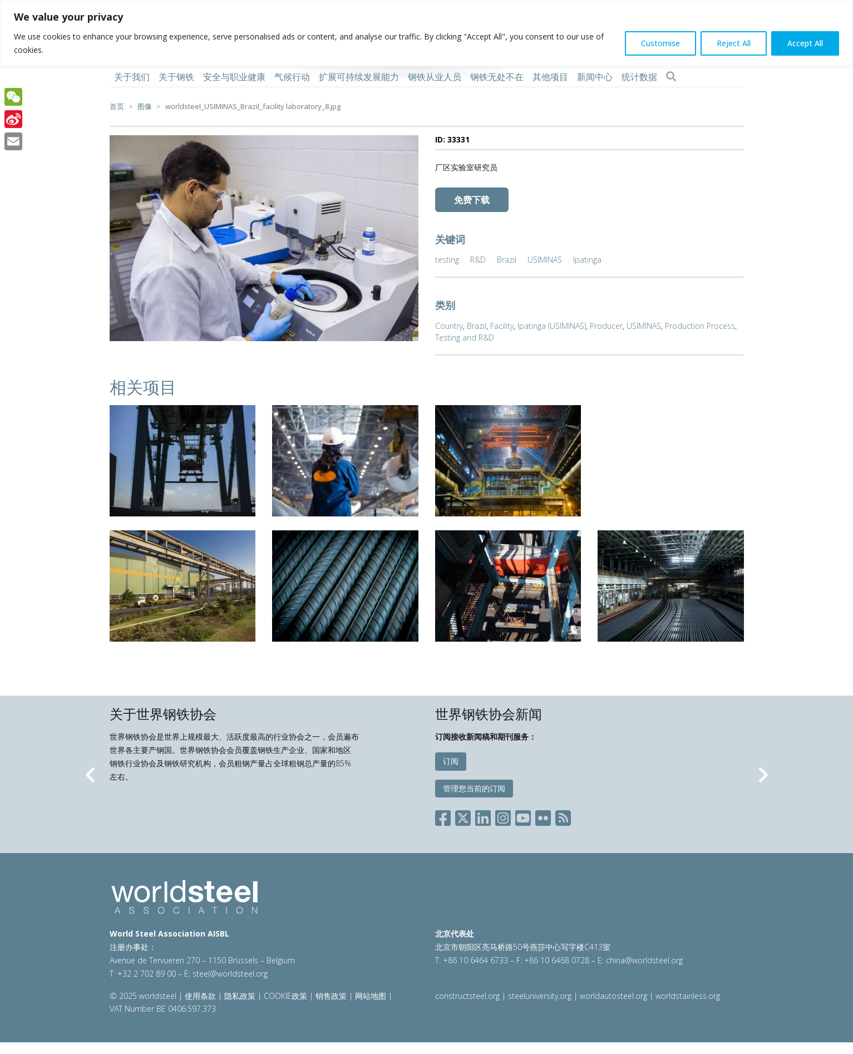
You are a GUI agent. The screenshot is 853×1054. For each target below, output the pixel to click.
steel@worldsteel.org (230, 973)
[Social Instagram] (503, 816)
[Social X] (463, 816)
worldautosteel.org (614, 996)
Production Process (700, 326)
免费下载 (472, 200)
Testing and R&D (464, 337)
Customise (660, 43)
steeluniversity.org (539, 996)
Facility (502, 326)
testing (447, 259)
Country (449, 326)
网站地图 (370, 996)
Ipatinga (587, 259)
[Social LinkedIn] (483, 816)
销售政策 (331, 996)
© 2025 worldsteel (144, 996)
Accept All (805, 43)
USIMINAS (544, 259)
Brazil (506, 259)
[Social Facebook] (445, 816)
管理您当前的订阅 (474, 788)
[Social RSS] (563, 816)
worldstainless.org (687, 996)
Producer (606, 326)
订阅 (450, 761)
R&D (478, 259)
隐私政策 (239, 996)
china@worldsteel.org (644, 960)
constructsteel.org (467, 996)
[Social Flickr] (543, 816)
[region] (426, 33)
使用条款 (200, 996)
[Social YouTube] (523, 816)
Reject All (734, 43)
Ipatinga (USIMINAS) (551, 326)
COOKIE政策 (285, 996)
